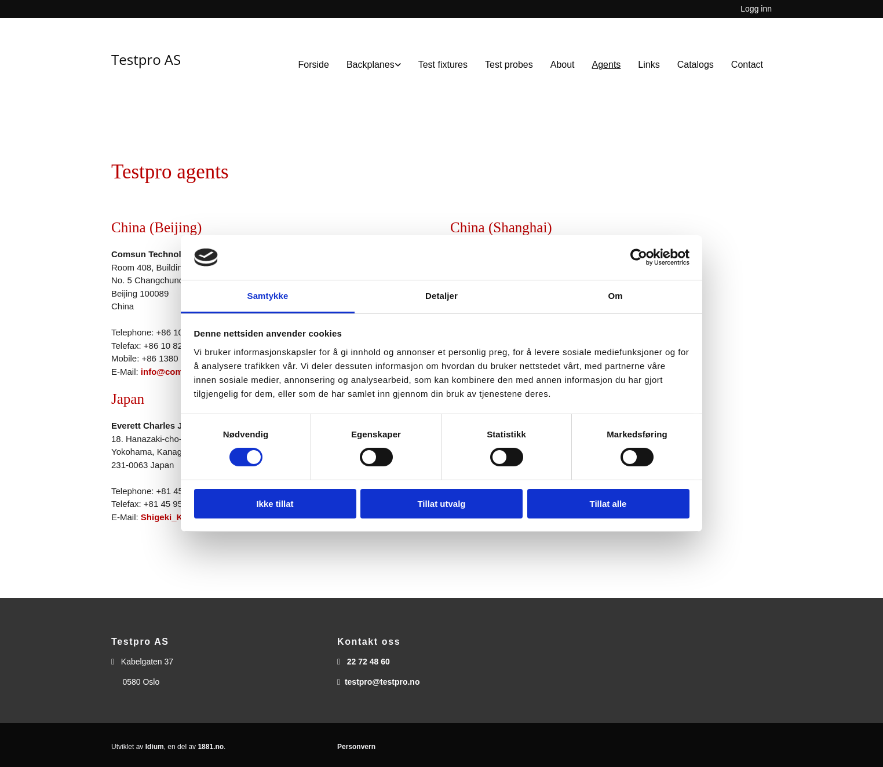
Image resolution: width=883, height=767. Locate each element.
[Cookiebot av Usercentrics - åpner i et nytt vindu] (638, 257)
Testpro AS (146, 59)
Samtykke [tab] (268, 296)
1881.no (211, 747)
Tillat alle (608, 504)
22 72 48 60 (368, 661)
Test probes (509, 65)
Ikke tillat (274, 504)
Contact (747, 65)
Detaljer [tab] (441, 296)
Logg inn (756, 8)
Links (648, 65)
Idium (154, 747)
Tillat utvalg (441, 504)
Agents (606, 65)
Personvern (356, 747)
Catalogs (695, 65)
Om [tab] (615, 296)
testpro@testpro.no (382, 681)
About (562, 65)
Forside (313, 65)
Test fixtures (443, 65)
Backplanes (370, 65)
